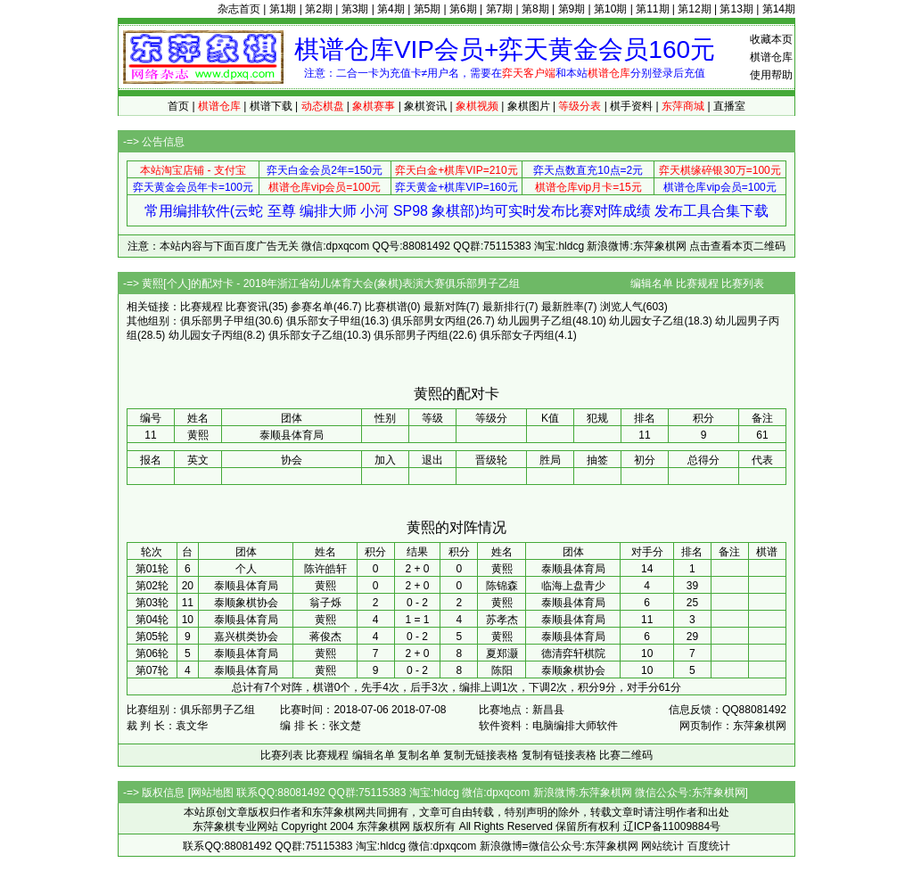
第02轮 (152, 585)
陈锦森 (502, 585)
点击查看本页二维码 (737, 246)
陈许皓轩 (325, 569)
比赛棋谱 (386, 306)
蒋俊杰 (325, 636)
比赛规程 (697, 283)
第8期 (535, 9)
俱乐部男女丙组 (428, 321)
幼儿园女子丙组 (206, 335)
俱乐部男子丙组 (411, 335)
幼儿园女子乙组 (646, 321)
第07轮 (152, 670)
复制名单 (419, 755)
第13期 (736, 9)
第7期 (500, 9)
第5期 (427, 9)
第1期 (283, 9)
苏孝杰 (502, 619)
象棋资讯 (425, 106)
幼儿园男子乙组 (535, 321)
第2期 (319, 9)
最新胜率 (562, 306)
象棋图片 (528, 106)
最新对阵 (445, 306)
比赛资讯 (247, 306)
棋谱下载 (271, 106)
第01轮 (152, 569)
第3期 (355, 9)
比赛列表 (742, 283)
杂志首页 (239, 9)
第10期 (610, 9)
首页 (178, 106)
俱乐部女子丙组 (517, 335)
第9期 (572, 9)
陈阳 (502, 670)
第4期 (391, 9)
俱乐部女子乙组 (305, 335)
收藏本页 (771, 39)
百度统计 (708, 846)
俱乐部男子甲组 (217, 321)
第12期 (694, 9)
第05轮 (152, 636)
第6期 (463, 9)
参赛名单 (312, 306)
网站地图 (212, 792)
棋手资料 (631, 106)
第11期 (652, 9)
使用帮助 (771, 75)
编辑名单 (651, 283)
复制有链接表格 (559, 755)
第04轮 (152, 619)
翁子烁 (325, 602)
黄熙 (502, 569)
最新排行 (503, 306)
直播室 (729, 106)
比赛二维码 (626, 755)
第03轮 (152, 602)
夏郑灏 (502, 653)
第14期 (778, 9)
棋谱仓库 (771, 57)
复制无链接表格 (480, 755)
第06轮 (152, 653)
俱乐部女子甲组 (323, 321)
